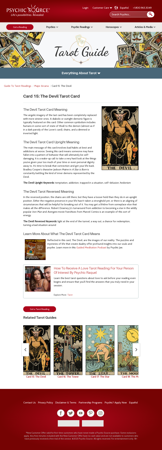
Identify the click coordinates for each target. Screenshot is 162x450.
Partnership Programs (90, 402)
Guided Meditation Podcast (91, 247)
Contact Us (29, 402)
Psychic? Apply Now (116, 402)
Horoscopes (114, 27)
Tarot (70, 295)
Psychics (52, 27)
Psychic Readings (82, 27)
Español (124, 7)
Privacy (45, 402)
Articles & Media (145, 27)
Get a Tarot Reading (39, 309)
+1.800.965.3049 (142, 7)
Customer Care (102, 7)
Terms (65, 402)
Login (85, 7)
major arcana (41, 85)
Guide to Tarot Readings (17, 85)
